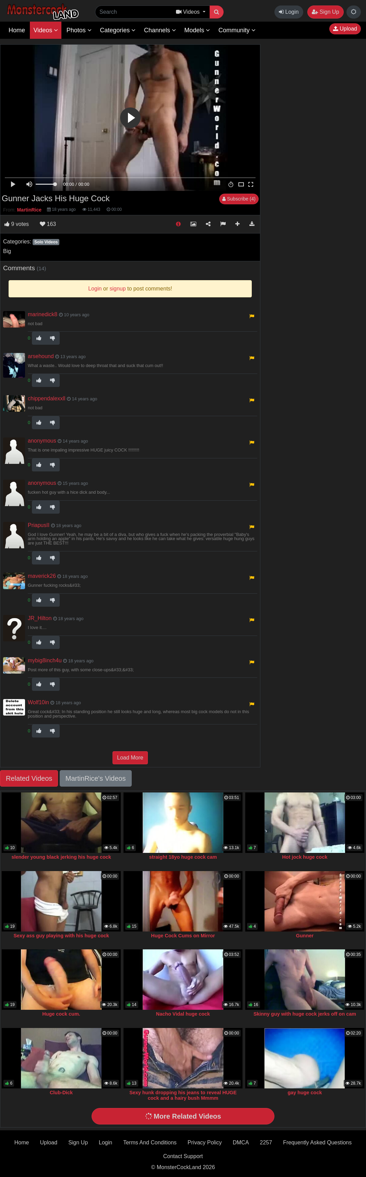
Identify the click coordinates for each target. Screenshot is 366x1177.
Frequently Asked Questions (317, 1142)
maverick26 (42, 576)
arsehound (41, 356)
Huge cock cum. (61, 1014)
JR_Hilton (39, 618)
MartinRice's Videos (96, 778)
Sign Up (325, 12)
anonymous (42, 441)
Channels (160, 30)
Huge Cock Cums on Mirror (183, 935)
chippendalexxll (46, 398)
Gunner (305, 935)
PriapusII (38, 525)
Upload (345, 29)
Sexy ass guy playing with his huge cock (61, 935)
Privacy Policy (205, 1142)
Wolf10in (38, 702)
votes (16, 224)
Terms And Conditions (150, 1142)
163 (48, 224)
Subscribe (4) (239, 199)
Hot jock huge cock (304, 857)
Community (237, 30)
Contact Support (183, 1156)
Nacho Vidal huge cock (183, 1014)
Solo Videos (46, 242)
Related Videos (29, 778)
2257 (266, 1142)
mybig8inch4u (45, 660)
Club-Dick (61, 1092)
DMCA (241, 1142)
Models (197, 30)
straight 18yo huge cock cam (183, 857)
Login (289, 12)
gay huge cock (304, 1092)
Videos (45, 30)
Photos (79, 30)
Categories (117, 30)
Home (17, 30)
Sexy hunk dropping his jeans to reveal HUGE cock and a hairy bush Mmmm (183, 1095)
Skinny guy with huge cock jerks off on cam (304, 1014)
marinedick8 (42, 314)
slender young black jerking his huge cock (61, 857)
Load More (130, 758)
